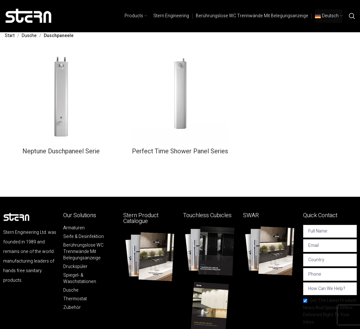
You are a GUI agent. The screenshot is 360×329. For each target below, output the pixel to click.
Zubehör (72, 307)
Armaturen (74, 228)
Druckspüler (75, 267)
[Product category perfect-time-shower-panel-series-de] (180, 104)
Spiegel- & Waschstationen (79, 278)
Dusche (29, 35)
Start (10, 35)
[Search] (352, 16)
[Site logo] (29, 15)
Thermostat (75, 299)
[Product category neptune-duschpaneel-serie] (61, 104)
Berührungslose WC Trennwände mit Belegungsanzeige (83, 251)
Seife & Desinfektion (83, 236)
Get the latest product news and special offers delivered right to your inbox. (329, 311)
